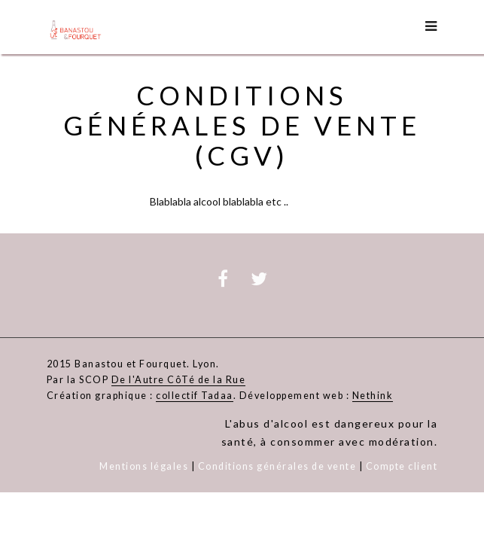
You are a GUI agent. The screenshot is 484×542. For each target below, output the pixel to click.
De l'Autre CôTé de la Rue (178, 380)
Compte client (402, 466)
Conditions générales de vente (277, 466)
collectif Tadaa (194, 396)
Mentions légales (143, 466)
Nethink (373, 396)
